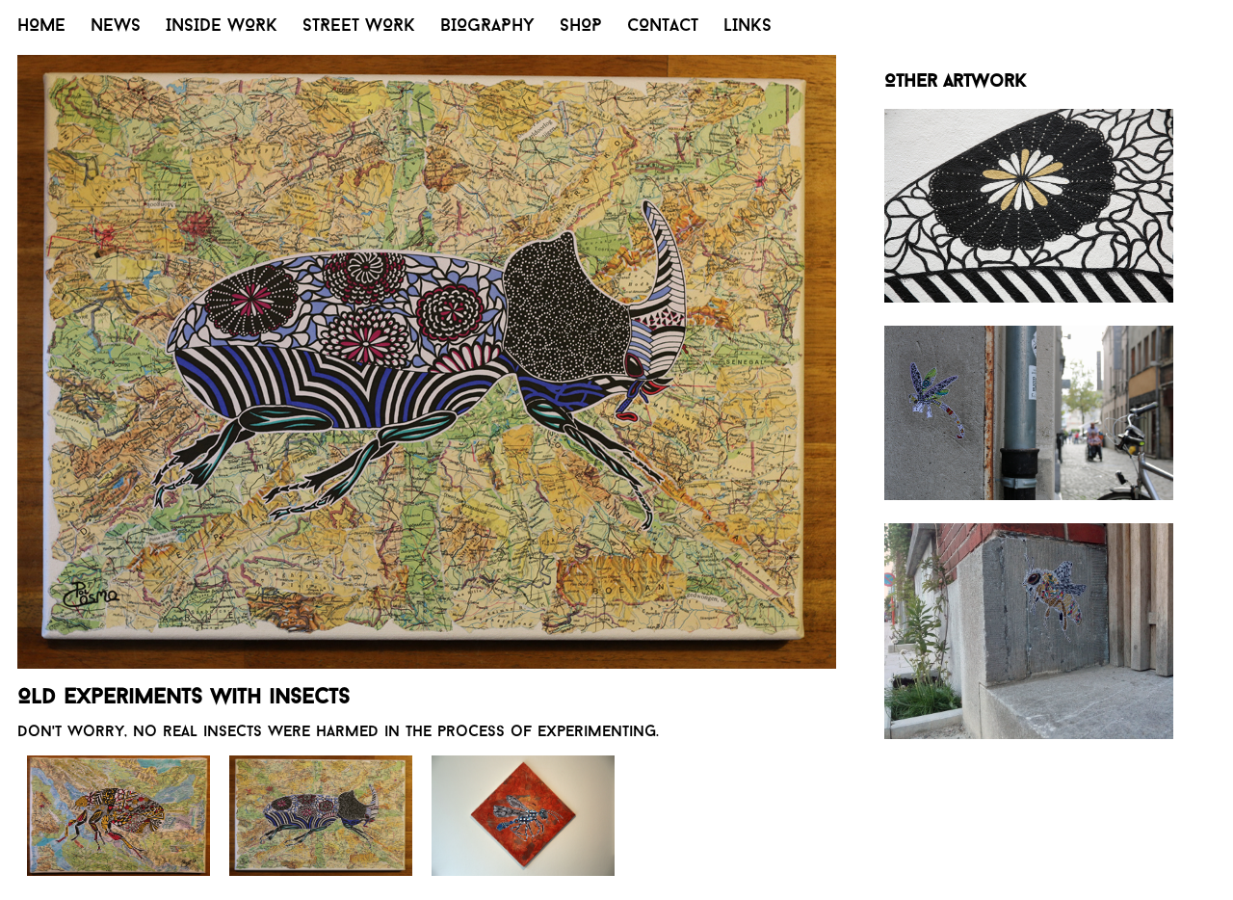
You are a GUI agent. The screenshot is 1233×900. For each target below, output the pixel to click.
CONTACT (662, 26)
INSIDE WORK (221, 26)
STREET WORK (358, 26)
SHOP (581, 26)
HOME (41, 26)
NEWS (116, 26)
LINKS (747, 26)
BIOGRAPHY (487, 26)
